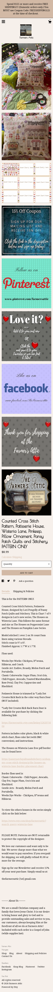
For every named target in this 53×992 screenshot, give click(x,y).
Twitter (41, 967)
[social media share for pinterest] (14, 581)
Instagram (7, 969)
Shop (4, 953)
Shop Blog (18, 967)
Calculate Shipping (12, 557)
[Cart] (49, 22)
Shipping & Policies (23, 591)
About (19, 953)
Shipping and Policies (35, 953)
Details (6, 591)
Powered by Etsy (10, 987)
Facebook (6, 967)
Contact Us (7, 956)
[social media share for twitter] (8, 581)
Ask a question (26, 581)
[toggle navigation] (3, 21)
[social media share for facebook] (3, 581)
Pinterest (30, 967)
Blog (11, 953)
